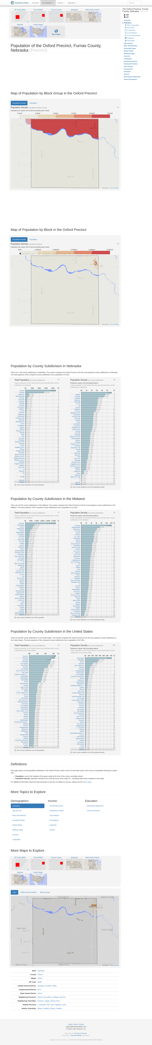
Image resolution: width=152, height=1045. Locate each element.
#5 (58, 380)
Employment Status (56, 811)
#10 (114, 645)
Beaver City (41, 997)
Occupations (54, 820)
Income (61, 3)
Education (72, 3)
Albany (39, 1008)
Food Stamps (54, 815)
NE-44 (39, 993)
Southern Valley (51, 986)
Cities (14, 892)
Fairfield (46, 1008)
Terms (75, 1024)
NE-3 (39, 989)
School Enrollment (93, 811)
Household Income (56, 806)
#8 (114, 512)
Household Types (18, 820)
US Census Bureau (80, 1033)
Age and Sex (17, 811)
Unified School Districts (28, 892)
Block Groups (45, 892)
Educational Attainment (95, 806)
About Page (87, 782)
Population (33, 103)
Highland (58, 1005)
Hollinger (55, 997)
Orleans (52, 1008)
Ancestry (15, 835)
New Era (62, 997)
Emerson (40, 1001)
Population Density (19, 103)
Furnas (39, 974)
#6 (114, 380)
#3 (118, 244)
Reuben (59, 1008)
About (70, 1024)
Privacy (81, 1024)
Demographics (48, 3)
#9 (58, 645)
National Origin (17, 830)
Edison (49, 997)
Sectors (52, 830)
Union (64, 1005)
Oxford (39, 978)
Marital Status (17, 825)
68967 (39, 982)
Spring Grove (55, 1001)
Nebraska (40, 971)
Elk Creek (50, 1005)
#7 (58, 512)
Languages (16, 839)
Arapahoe (40, 986)
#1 (118, 107)
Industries (53, 825)
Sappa (47, 1001)
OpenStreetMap (76, 1035)
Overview (35, 3)
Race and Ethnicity (19, 815)
